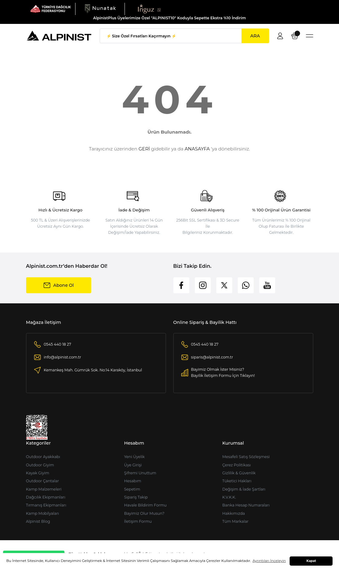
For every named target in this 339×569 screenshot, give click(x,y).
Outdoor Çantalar (42, 481)
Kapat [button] (311, 561)
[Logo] (50, 8)
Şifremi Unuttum (140, 473)
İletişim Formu (138, 521)
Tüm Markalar (235, 521)
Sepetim (132, 489)
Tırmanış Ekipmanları (46, 505)
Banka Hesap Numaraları (245, 505)
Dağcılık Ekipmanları (45, 497)
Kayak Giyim (37, 473)
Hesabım (132, 481)
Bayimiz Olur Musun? (144, 513)
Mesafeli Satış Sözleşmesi (246, 456)
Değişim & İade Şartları (243, 489)
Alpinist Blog (38, 521)
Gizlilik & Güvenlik (239, 473)
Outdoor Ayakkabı (43, 456)
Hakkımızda (233, 513)
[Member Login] (280, 36)
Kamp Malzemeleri (44, 489)
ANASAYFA (197, 149)
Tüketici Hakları (236, 481)
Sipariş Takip (136, 497)
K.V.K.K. (229, 497)
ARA (255, 36)
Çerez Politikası (236, 465)
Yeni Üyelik (134, 456)
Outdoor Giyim (40, 465)
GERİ (144, 149)
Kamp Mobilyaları (42, 513)
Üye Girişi (132, 465)
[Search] (184, 35)
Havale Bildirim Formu (145, 505)
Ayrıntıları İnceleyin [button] (269, 561)
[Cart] (295, 36)
